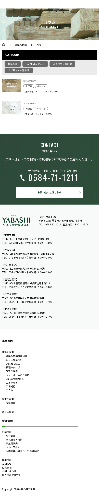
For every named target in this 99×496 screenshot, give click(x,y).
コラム (9, 390)
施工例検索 (12, 371)
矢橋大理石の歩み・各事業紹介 (22, 451)
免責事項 (6, 467)
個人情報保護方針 (11, 475)
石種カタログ (13, 367)
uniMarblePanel (14, 378)
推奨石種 (12, 64)
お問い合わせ (9, 471)
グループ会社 (13, 447)
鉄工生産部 (8, 399)
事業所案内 (12, 443)
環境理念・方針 (14, 439)
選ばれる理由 (13, 363)
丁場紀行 (10, 386)
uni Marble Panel (35, 64)
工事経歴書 (12, 382)
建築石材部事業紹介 (16, 356)
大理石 (29, 86)
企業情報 (6, 432)
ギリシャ (41, 86)
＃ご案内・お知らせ (18, 70)
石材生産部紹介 (14, 359)
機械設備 (10, 403)
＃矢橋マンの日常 (62, 64)
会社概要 (10, 435)
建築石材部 (21, 45)
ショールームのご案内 (18, 375)
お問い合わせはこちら (49, 192)
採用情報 (6, 460)
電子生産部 (8, 411)
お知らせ (6, 463)
